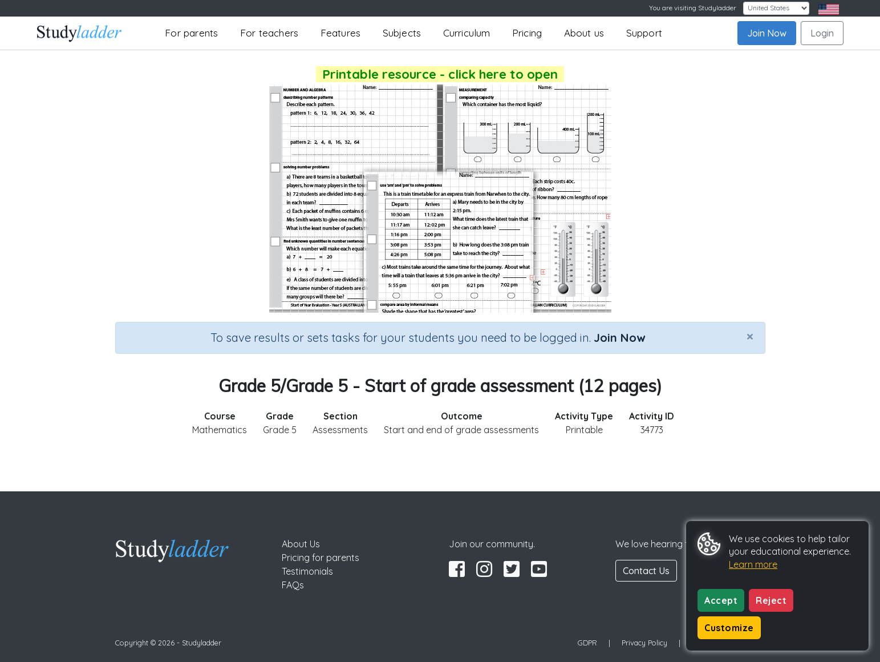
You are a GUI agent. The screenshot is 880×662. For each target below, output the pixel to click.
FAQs (293, 585)
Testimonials (307, 571)
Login (822, 33)
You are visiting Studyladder (692, 7)
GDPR (587, 642)
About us (584, 33)
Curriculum (466, 33)
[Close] (750, 336)
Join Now (766, 33)
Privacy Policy (644, 642)
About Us (301, 544)
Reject (771, 600)
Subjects (402, 33)
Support (644, 33)
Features (341, 33)
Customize (729, 627)
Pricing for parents (320, 557)
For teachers (269, 33)
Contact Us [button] (646, 570)
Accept (720, 600)
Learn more (753, 564)
